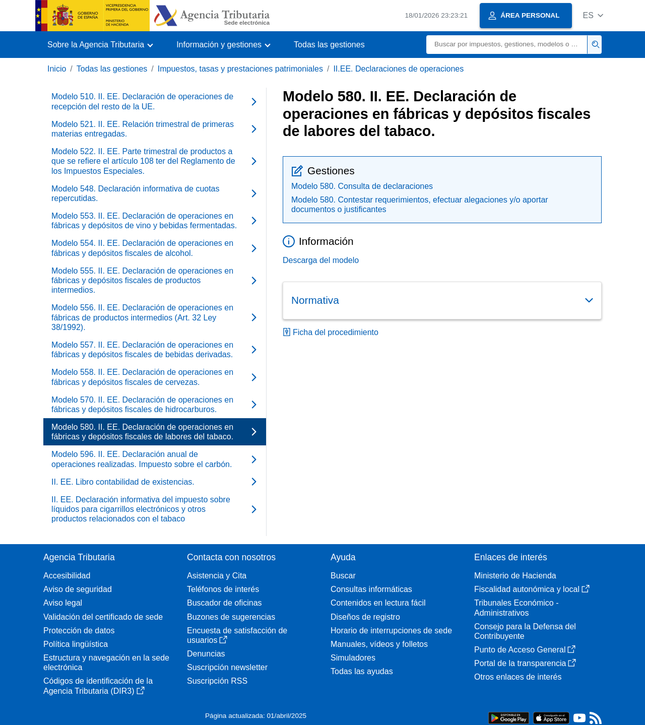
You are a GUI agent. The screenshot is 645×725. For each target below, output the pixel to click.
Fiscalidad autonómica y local (532, 589)
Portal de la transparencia (525, 663)
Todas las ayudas (362, 671)
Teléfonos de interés (223, 589)
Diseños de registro (365, 617)
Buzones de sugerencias (231, 617)
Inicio (56, 68)
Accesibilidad (66, 575)
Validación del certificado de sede (103, 617)
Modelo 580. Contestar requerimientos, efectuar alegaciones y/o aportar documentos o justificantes (419, 204)
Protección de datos (78, 630)
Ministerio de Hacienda (515, 575)
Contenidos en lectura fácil (378, 603)
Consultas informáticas (371, 589)
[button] (593, 15)
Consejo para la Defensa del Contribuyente (525, 631)
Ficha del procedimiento (330, 332)
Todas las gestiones (329, 44)
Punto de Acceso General (524, 649)
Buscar (343, 575)
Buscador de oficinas (224, 603)
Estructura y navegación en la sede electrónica (106, 662)
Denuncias (206, 653)
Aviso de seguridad (77, 589)
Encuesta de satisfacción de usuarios (237, 635)
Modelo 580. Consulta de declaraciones (362, 186)
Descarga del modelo (321, 260)
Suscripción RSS (217, 681)
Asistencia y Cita (216, 575)
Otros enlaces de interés (517, 677)
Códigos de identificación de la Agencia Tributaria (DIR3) (98, 686)
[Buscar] (507, 44)
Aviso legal (62, 603)
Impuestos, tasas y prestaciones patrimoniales (240, 68)
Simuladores (353, 657)
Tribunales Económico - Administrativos (516, 608)
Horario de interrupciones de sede (391, 630)
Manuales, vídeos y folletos (379, 644)
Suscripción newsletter (227, 667)
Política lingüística (75, 644)
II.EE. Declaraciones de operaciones (398, 68)
